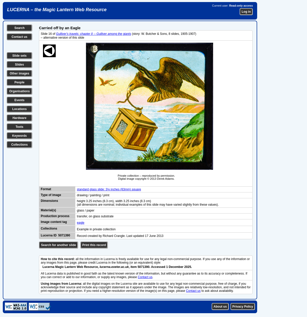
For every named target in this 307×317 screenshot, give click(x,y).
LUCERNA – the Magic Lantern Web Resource (57, 9)
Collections (19, 144)
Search (19, 28)
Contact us (19, 37)
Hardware (19, 118)
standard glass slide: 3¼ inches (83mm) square (109, 189)
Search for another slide (58, 245)
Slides (19, 64)
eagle (80, 222)
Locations (19, 109)
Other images (19, 73)
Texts (19, 127)
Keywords (19, 136)
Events (19, 100)
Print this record (94, 245)
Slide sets (19, 55)
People (19, 82)
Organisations (19, 91)
